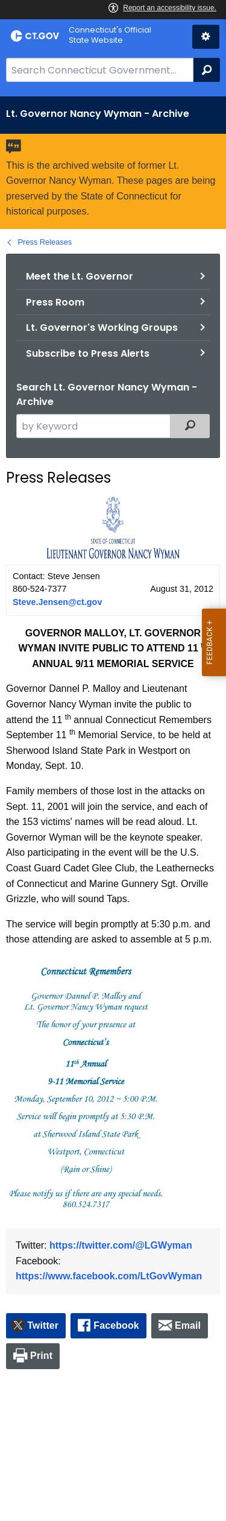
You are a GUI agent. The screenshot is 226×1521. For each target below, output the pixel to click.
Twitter (42, 1325)
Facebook (116, 1325)
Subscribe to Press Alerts (87, 353)
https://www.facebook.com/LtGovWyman (109, 1276)
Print (41, 1355)
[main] (113, 808)
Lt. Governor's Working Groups (102, 327)
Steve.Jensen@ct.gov (57, 602)
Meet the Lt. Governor (79, 276)
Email (188, 1325)
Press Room (55, 302)
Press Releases (45, 241)
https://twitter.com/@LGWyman (120, 1245)
